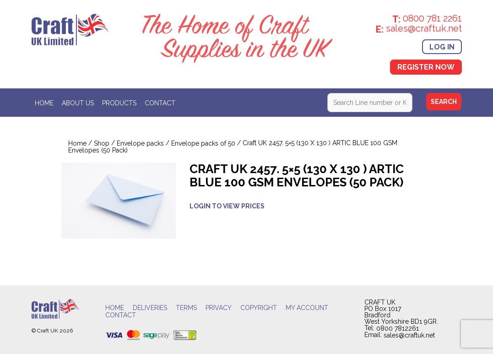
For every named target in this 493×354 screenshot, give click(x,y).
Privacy (219, 307)
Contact (160, 103)
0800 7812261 (397, 328)
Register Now (426, 67)
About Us (78, 103)
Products (119, 103)
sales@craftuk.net (409, 335)
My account (307, 307)
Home (44, 103)
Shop (101, 143)
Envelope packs (140, 143)
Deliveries (150, 307)
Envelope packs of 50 (203, 143)
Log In (442, 46)
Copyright (258, 307)
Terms (186, 307)
